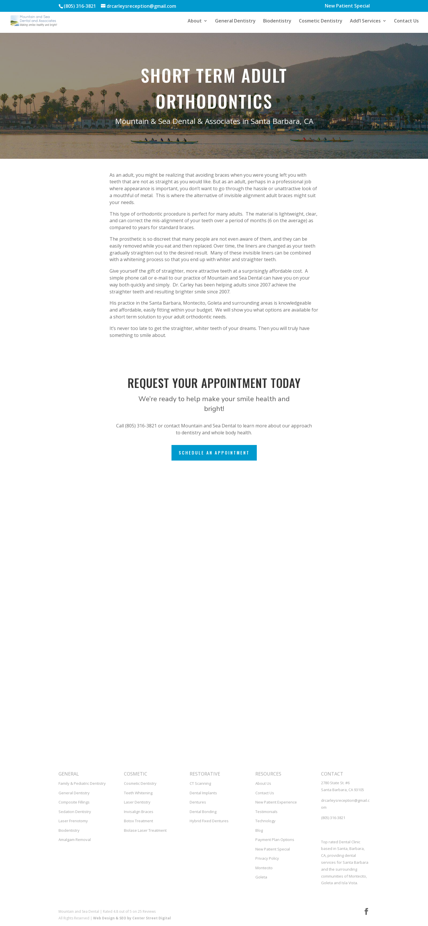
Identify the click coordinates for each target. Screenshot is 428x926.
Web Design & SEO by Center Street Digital (132, 918)
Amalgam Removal (75, 839)
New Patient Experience (276, 802)
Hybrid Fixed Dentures (209, 820)
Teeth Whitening (138, 792)
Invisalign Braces (138, 811)
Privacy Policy (267, 858)
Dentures (198, 802)
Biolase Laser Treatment (145, 830)
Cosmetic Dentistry (320, 21)
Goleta (261, 877)
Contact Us (406, 21)
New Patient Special (347, 6)
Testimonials (266, 811)
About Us (263, 783)
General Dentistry (235, 21)
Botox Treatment (138, 820)
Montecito (264, 867)
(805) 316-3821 (333, 817)
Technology (265, 820)
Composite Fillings (74, 802)
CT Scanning (200, 783)
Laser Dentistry (137, 802)
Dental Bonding (203, 811)
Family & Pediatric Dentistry (82, 783)
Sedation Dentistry (75, 811)
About (195, 21)
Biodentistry (277, 21)
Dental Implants (203, 792)
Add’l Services (365, 21)
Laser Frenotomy (73, 820)
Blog (259, 830)
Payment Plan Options (274, 839)
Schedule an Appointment (214, 452)
